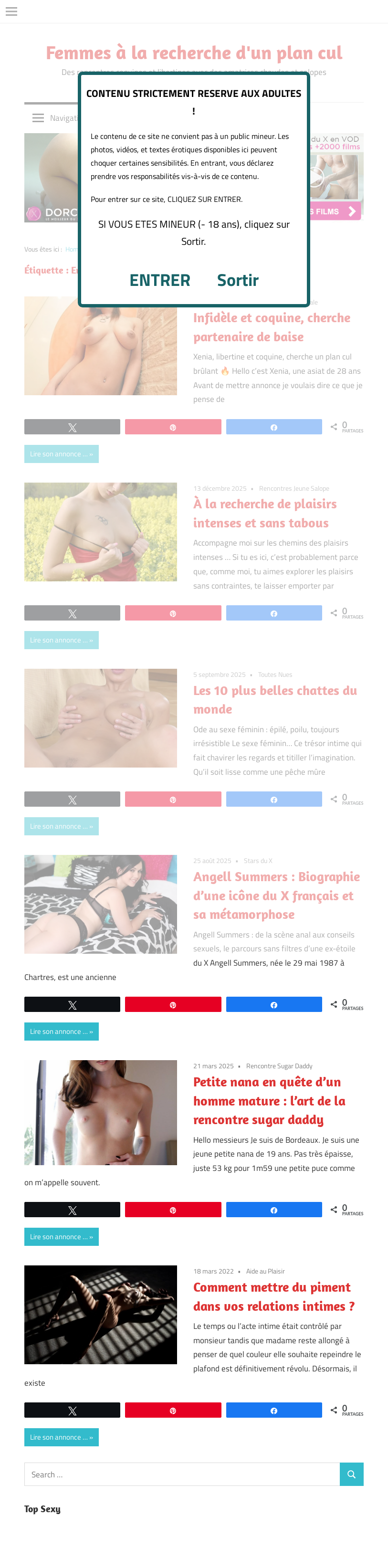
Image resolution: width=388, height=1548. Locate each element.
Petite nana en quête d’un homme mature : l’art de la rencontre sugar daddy (269, 1100)
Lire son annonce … (59, 1031)
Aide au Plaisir (265, 1271)
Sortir (238, 279)
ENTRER (159, 279)
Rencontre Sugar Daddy (279, 1066)
